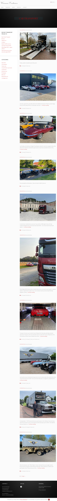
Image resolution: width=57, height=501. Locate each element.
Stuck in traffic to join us (6, 43)
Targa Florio (4, 40)
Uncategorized (4, 78)
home (2, 7)
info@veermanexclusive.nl (7, 491)
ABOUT (13, 7)
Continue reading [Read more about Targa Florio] (45, 105)
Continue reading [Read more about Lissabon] (23, 149)
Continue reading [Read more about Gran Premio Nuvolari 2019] (23, 380)
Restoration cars (5, 76)
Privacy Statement (23, 499)
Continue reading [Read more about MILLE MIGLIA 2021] (31, 292)
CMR (43, 487)
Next (23, 476)
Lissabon (3, 42)
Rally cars (3, 74)
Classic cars (28, 65)
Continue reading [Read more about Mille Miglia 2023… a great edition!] (27, 227)
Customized (4, 69)
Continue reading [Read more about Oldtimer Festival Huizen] (32, 424)
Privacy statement (42, 489)
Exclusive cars (28, 108)
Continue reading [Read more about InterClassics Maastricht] (43, 336)
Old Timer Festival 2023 (6, 45)
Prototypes (4, 73)
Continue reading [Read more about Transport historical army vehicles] (41, 468)
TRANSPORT (7, 7)
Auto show (23, 339)
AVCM (40, 487)
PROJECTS (19, 7)
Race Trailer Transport (6, 37)
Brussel (3, 38)
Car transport (23, 65)
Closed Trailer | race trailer (7, 67)
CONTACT (25, 7)
